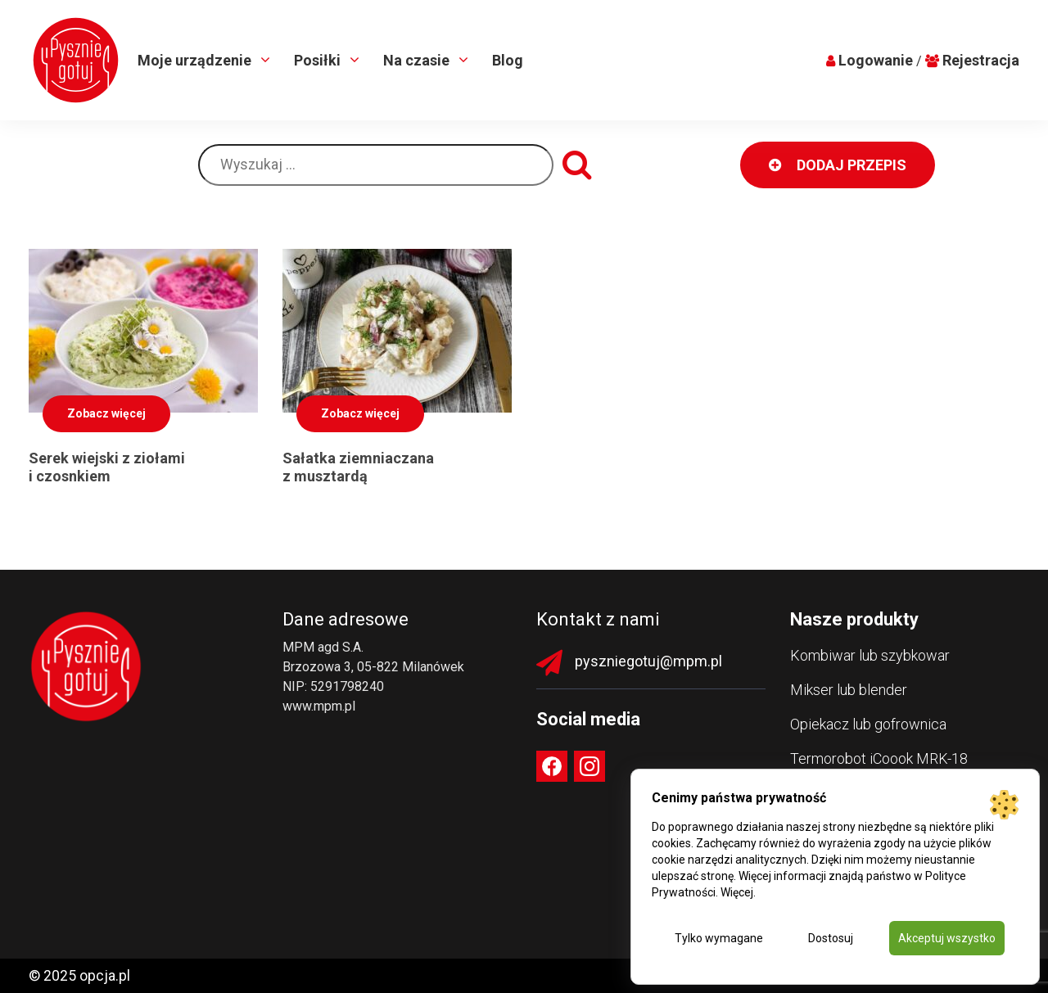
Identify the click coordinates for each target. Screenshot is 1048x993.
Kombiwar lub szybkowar (870, 655)
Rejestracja (980, 60)
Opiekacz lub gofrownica (868, 724)
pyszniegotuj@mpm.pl (648, 661)
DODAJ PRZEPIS (837, 165)
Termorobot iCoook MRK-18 (879, 758)
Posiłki (319, 60)
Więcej (736, 892)
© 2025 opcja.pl (79, 976)
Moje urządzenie (196, 60)
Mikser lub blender (848, 689)
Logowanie (875, 60)
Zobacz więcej (106, 413)
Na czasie (418, 60)
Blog (507, 60)
